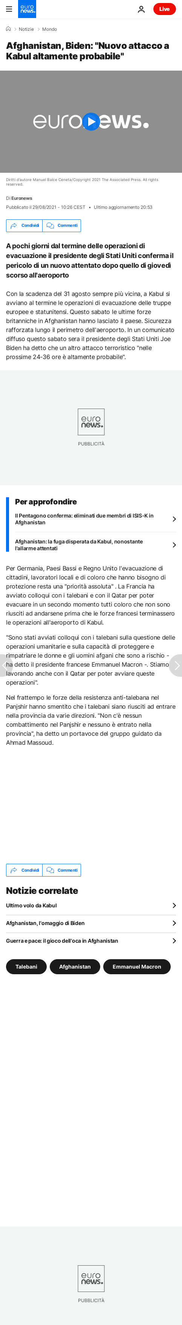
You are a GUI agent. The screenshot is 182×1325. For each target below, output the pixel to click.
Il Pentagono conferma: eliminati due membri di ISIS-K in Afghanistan (84, 518)
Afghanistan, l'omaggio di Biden (45, 923)
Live (164, 9)
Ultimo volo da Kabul (31, 905)
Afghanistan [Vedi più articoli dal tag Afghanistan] (75, 966)
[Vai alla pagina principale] (27, 9)
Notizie (26, 29)
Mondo (49, 29)
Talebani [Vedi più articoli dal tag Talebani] (26, 966)
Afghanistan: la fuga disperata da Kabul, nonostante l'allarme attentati (79, 544)
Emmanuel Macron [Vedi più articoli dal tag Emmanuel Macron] (137, 966)
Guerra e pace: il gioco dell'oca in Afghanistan (62, 940)
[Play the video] (91, 122)
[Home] (8, 29)
